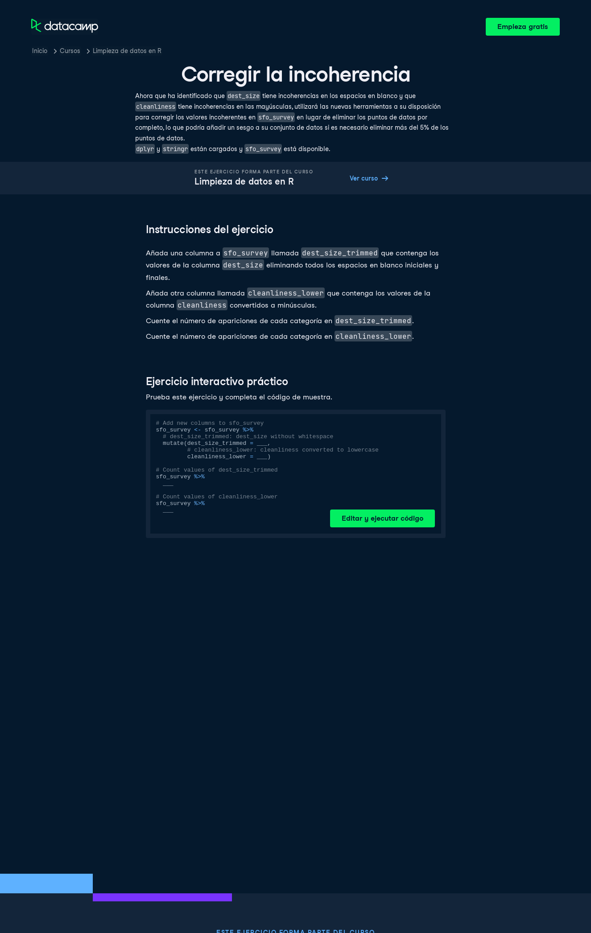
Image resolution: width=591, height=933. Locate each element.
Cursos (70, 50)
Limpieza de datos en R (127, 50)
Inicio (39, 50)
